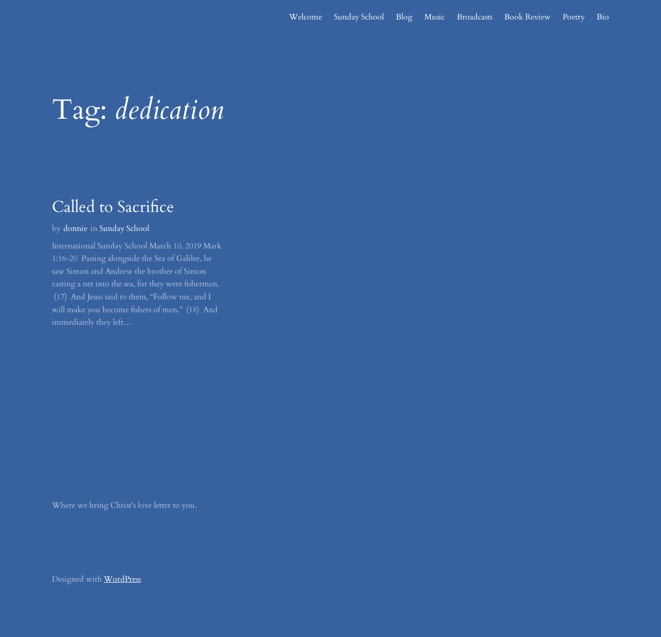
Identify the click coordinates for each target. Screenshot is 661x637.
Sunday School (124, 228)
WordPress (122, 579)
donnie (75, 228)
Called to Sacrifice (113, 207)
